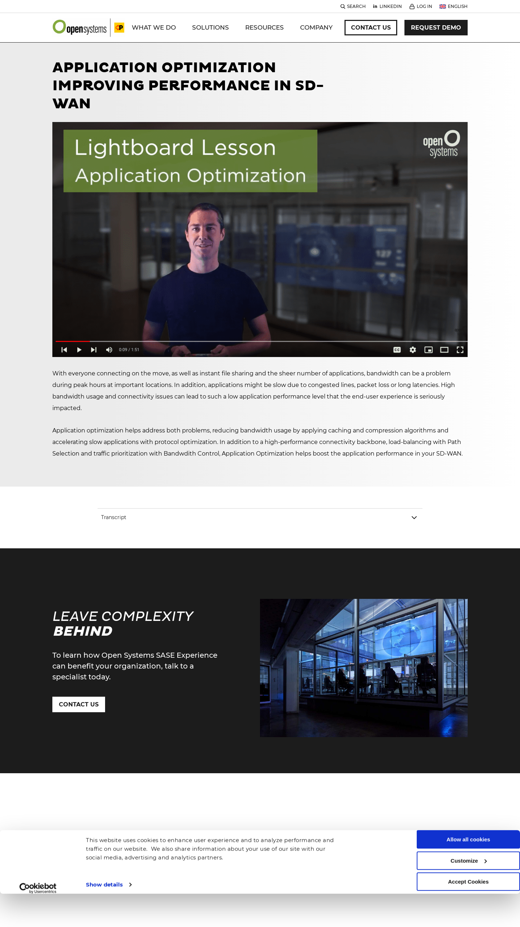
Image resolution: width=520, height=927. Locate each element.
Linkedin (391, 6)
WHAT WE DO (154, 27)
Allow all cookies (468, 809)
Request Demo (436, 27)
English (458, 6)
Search (356, 6)
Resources (264, 27)
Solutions (210, 27)
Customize (469, 830)
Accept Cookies (468, 852)
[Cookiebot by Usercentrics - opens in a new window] (38, 858)
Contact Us (371, 27)
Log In (424, 6)
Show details (104, 854)
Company (316, 27)
